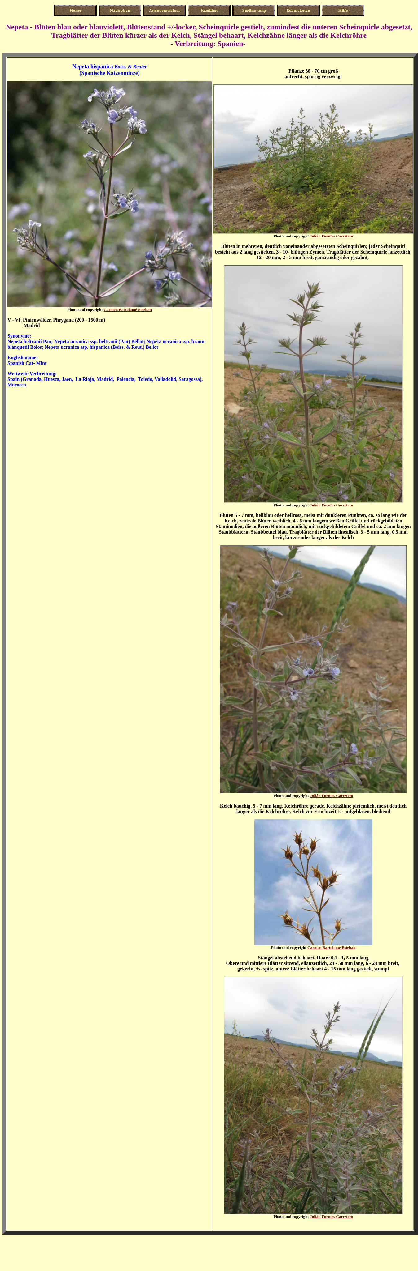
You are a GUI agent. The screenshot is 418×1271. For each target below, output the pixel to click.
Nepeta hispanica (92, 66)
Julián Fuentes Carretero (331, 236)
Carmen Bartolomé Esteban (128, 309)
